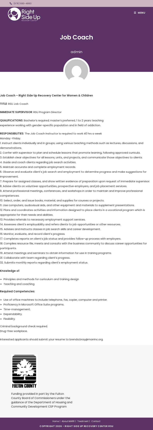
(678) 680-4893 (22, 3)
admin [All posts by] (76, 51)
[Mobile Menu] (139, 13)
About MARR (68, 421)
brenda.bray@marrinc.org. (86, 339)
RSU (110, 426)
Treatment (83, 421)
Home (55, 421)
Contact (95, 421)
